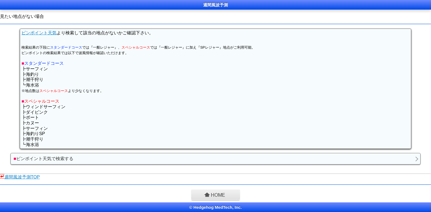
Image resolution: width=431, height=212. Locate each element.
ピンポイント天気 (39, 32)
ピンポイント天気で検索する (43, 158)
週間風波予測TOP (22, 177)
